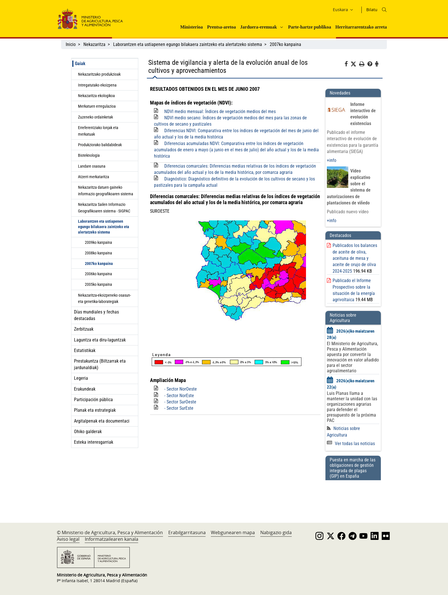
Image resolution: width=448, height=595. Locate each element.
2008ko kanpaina (98, 253)
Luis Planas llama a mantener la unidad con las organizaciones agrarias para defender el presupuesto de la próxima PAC (352, 407)
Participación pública (93, 399)
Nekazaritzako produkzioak (99, 74)
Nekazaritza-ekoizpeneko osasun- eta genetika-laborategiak (104, 298)
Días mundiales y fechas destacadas (96, 315)
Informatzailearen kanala (111, 539)
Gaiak (80, 63)
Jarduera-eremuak (258, 27)
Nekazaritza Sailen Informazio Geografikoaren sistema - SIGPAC (104, 207)
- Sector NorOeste (180, 389)
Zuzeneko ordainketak (95, 117)
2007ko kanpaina (285, 44)
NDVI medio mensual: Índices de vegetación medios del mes (220, 111)
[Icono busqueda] (384, 10)
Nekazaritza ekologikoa (96, 95)
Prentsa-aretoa (221, 27)
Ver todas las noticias (351, 443)
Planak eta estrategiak (95, 410)
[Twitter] (355, 64)
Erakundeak (84, 389)
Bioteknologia (89, 155)
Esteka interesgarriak (93, 442)
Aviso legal (68, 539)
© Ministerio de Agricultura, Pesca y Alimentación (110, 532)
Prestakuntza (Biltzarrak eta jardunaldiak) (100, 364)
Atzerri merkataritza (93, 176)
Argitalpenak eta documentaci (101, 421)
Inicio (71, 44)
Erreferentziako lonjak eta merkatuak (98, 130)
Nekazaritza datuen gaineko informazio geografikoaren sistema (105, 190)
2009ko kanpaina (98, 242)
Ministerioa (191, 27)
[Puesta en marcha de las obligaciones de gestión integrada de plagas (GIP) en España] (353, 496)
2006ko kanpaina (98, 274)
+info (331, 160)
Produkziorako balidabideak (100, 144)
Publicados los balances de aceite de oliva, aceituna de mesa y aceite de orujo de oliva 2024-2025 (355, 258)
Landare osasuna (91, 166)
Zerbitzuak (83, 329)
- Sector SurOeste (180, 402)
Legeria (81, 378)
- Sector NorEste (179, 395)
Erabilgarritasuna (187, 532)
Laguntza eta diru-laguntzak (100, 340)
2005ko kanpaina (98, 284)
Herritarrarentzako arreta (361, 27)
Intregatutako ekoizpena (97, 85)
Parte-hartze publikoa (309, 27)
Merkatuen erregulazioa (97, 106)
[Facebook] (348, 64)
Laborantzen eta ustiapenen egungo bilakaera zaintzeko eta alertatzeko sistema (187, 44)
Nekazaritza (94, 44)
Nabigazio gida (276, 532)
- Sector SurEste (178, 408)
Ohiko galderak (88, 431)
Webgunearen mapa (233, 532)
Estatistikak (84, 350)
